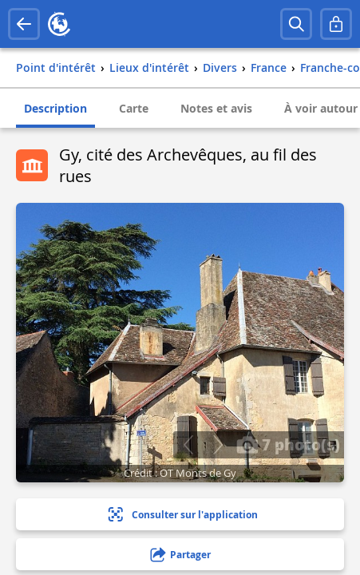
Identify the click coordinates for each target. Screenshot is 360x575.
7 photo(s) (288, 444)
